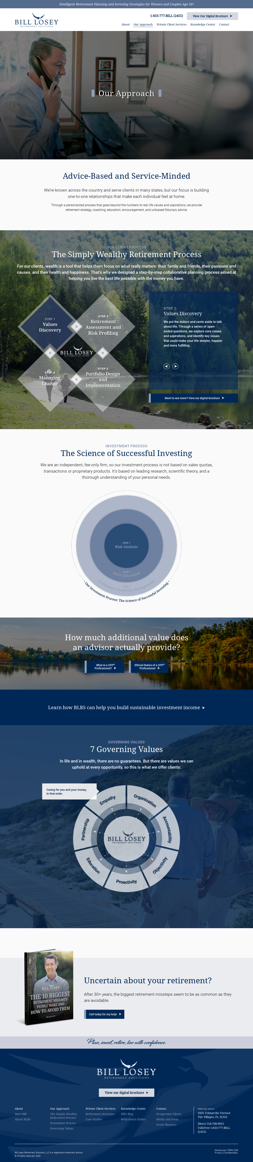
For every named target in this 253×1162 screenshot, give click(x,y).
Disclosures (220, 1150)
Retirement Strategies (100, 1114)
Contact (224, 24)
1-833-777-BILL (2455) (166, 16)
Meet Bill (20, 1114)
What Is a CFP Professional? (105, 666)
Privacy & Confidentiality (226, 1153)
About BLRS (23, 1119)
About (126, 24)
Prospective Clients (168, 1114)
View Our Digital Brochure (212, 16)
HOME (115, 24)
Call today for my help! (105, 1014)
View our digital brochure (126, 1093)
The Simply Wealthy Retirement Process (63, 1116)
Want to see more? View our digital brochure (194, 398)
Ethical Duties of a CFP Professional (150, 666)
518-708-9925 (215, 1123)
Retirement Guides (133, 1119)
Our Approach (143, 24)
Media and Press (167, 1119)
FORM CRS (233, 1150)
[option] (193, 327)
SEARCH (236, 23)
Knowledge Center (202, 24)
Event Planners (166, 1124)
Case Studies (94, 1119)
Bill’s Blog (127, 1114)
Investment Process (63, 1123)
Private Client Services (171, 24)
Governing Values (61, 1128)
